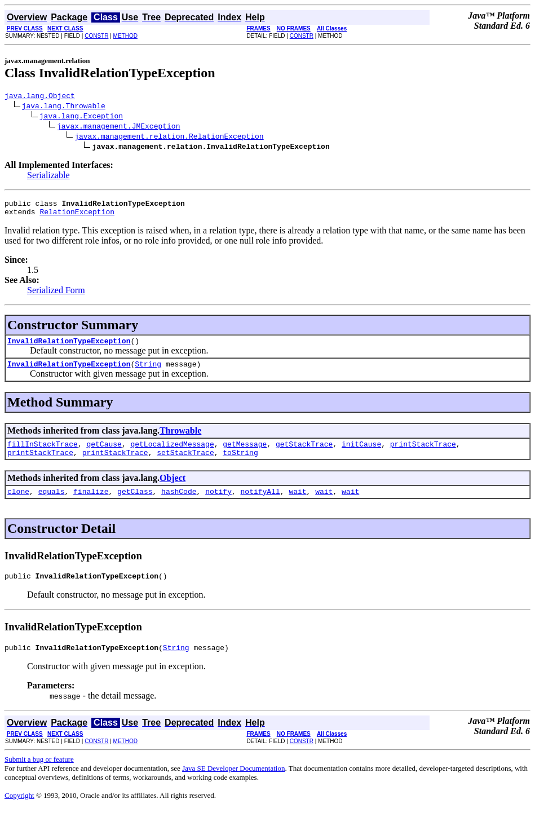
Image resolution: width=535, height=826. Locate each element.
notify (218, 505)
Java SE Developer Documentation (233, 785)
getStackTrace (304, 454)
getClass (134, 505)
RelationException (76, 216)
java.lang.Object (40, 97)
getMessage (245, 454)
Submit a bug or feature (39, 776)
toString (240, 464)
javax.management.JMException (118, 127)
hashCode (178, 505)
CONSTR (96, 36)
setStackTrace (185, 464)
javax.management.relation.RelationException (168, 137)
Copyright (19, 812)
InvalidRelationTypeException (68, 347)
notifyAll (260, 505)
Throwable (180, 439)
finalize (90, 505)
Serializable (48, 177)
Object (172, 489)
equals (51, 505)
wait (297, 505)
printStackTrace (423, 454)
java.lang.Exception (81, 117)
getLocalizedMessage (172, 454)
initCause (361, 454)
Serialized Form (56, 295)
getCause (103, 454)
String (148, 372)
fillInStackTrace (42, 454)
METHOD (125, 36)
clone (18, 505)
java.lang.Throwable (63, 107)
